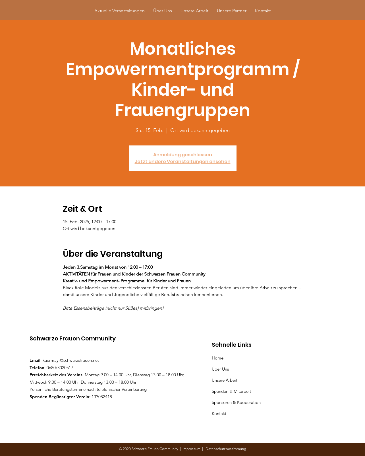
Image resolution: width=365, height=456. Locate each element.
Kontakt (219, 413)
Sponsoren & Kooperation (237, 402)
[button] (232, 10)
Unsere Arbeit (225, 380)
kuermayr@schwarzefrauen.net (71, 360)
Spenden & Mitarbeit (231, 391)
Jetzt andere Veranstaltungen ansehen (183, 161)
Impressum (192, 449)
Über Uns (221, 369)
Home (219, 358)
